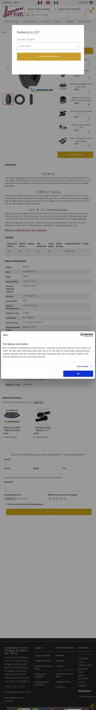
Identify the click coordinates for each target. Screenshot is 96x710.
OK (78, 374)
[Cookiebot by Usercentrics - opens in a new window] (82, 335)
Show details (82, 366)
